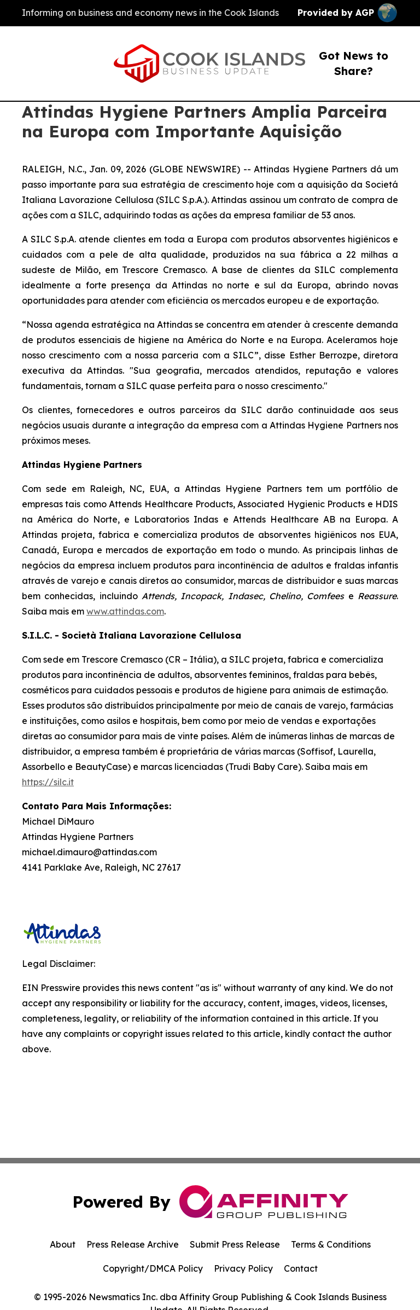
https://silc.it (48, 781)
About (62, 1244)
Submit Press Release (235, 1244)
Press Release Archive (132, 1244)
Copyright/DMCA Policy (153, 1268)
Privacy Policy (243, 1268)
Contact (301, 1268)
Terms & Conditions (331, 1244)
